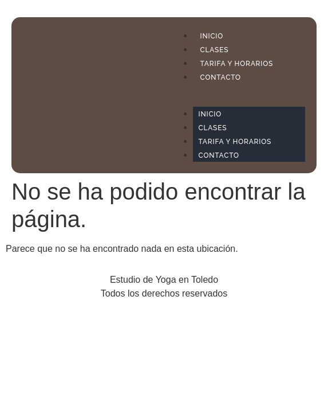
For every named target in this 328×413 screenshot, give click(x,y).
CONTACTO (220, 77)
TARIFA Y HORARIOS (237, 64)
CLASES (214, 50)
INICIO (212, 36)
